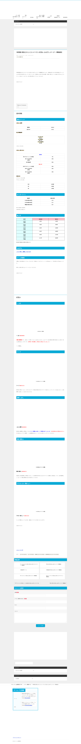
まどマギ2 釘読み (31, 554)
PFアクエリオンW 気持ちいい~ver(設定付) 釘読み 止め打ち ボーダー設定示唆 (27, 583)
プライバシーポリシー (17, 737)
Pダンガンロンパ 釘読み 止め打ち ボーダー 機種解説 (28, 575)
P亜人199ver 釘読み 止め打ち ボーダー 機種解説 (58, 583)
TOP (17, 684)
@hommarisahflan (28, 705)
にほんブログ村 (19, 550)
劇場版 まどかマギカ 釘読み (39, 554)
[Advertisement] (40, 38)
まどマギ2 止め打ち (23, 554)
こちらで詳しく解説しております (23, 251)
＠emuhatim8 (27, 697)
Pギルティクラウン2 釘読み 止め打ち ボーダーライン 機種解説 (54, 576)
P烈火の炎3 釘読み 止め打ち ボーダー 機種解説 (53, 564)
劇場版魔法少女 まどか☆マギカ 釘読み (52, 554)
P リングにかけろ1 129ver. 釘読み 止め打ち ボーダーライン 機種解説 (29, 565)
